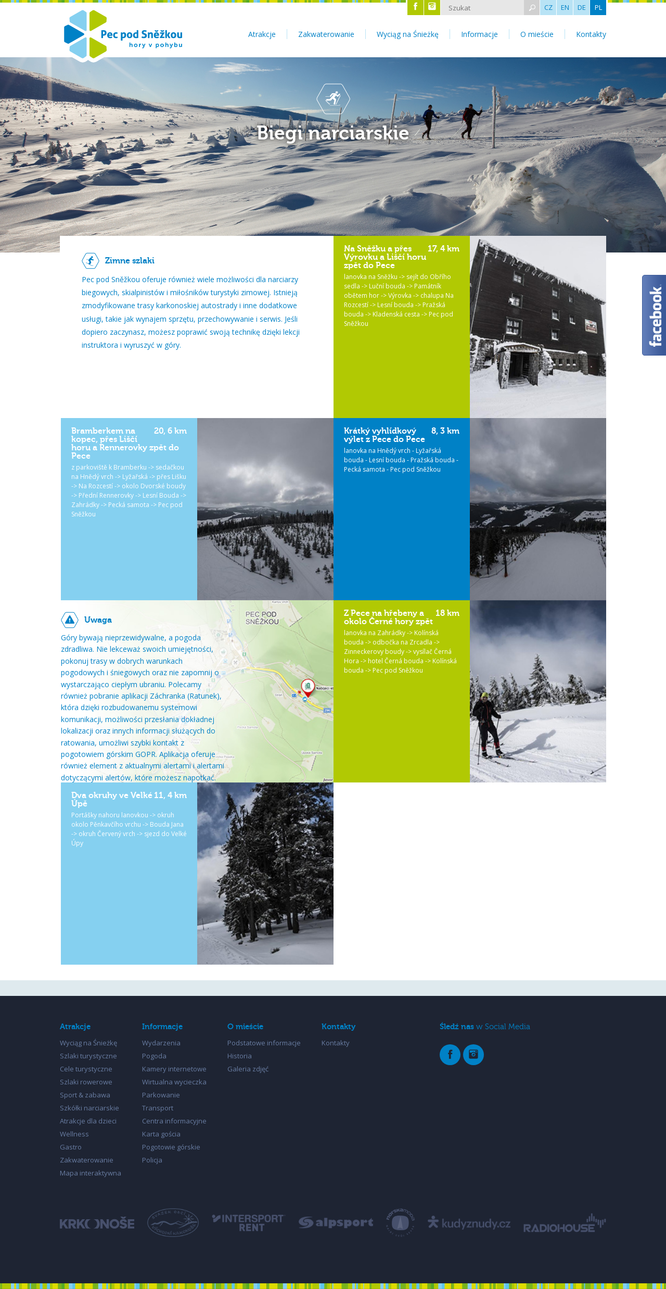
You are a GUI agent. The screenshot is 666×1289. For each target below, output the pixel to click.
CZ (548, 7)
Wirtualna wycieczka (174, 1081)
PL (598, 7)
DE (582, 7)
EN (565, 7)
